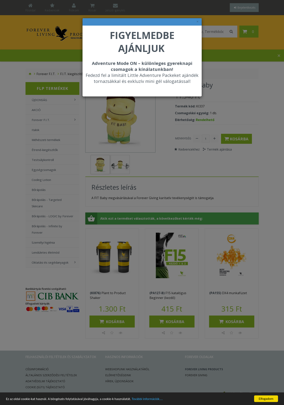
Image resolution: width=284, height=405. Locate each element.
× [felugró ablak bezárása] (197, 22)
